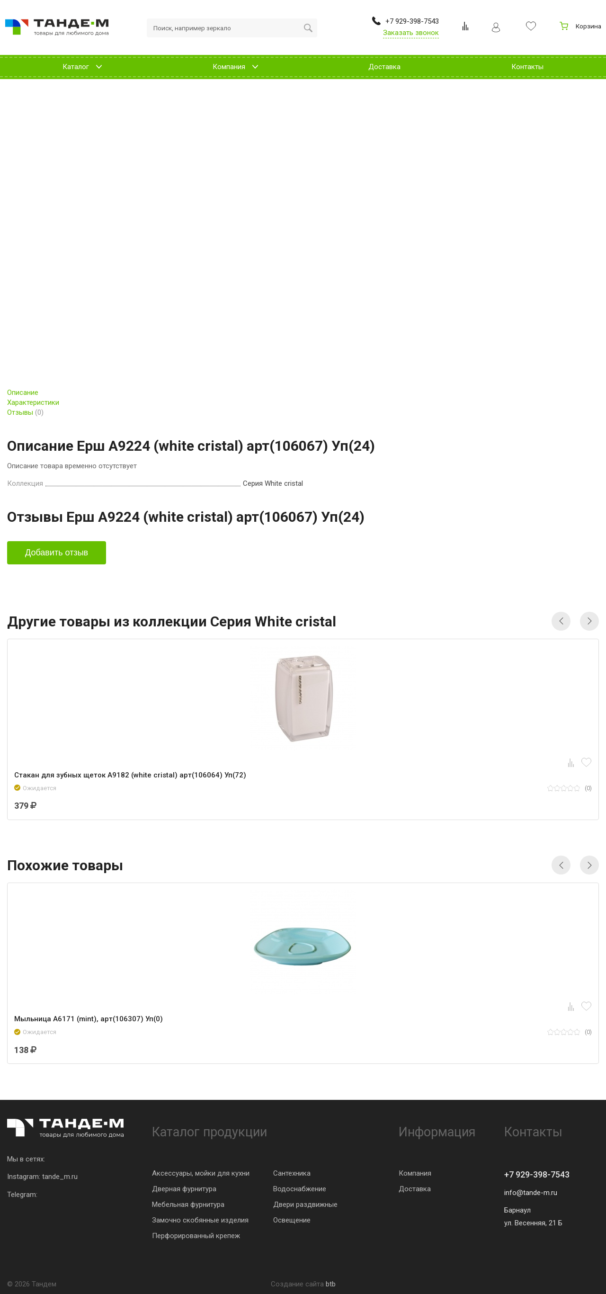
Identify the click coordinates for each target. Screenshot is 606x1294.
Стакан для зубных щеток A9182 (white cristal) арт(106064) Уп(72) (130, 775)
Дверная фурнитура (184, 1189)
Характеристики (33, 402)
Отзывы (25, 412)
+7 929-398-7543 (537, 1174)
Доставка (415, 1189)
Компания (415, 1173)
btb (331, 1284)
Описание (22, 392)
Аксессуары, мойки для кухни (201, 1173)
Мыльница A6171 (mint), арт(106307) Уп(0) (88, 1019)
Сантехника (292, 1173)
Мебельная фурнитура (188, 1204)
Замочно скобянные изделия (200, 1220)
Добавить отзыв (56, 552)
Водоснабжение (299, 1189)
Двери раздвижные (305, 1204)
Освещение (292, 1220)
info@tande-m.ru (530, 1192)
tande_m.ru (60, 1176)
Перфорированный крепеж (196, 1236)
